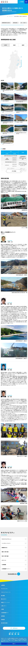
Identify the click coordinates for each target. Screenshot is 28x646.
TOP (7, 16)
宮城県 (14, 45)
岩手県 (5, 45)
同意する (14, 643)
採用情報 (21, 1)
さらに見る (14, 171)
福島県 (23, 45)
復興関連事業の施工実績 (6, 22)
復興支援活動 (15, 22)
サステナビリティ (11, 16)
